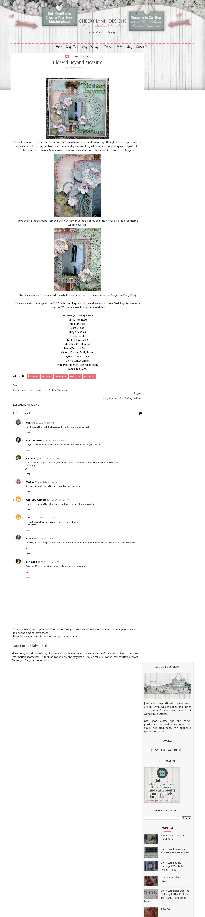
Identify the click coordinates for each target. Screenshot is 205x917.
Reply (32, 438)
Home (59, 51)
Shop (130, 51)
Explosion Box (155, 713)
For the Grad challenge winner (164, 732)
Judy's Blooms (73, 346)
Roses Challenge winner (161, 599)
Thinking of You (156, 743)
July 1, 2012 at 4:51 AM (49, 544)
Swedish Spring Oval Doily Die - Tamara (165, 606)
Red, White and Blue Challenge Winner (165, 534)
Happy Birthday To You (160, 508)
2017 (148, 427)
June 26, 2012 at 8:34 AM (63, 505)
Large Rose (73, 341)
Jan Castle (35, 464)
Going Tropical (156, 612)
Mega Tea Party (73, 382)
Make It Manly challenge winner (165, 669)
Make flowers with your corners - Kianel (166, 696)
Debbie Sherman (38, 446)
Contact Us (142, 51)
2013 (148, 443)
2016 (148, 431)
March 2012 (155, 765)
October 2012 (157, 459)
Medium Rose (73, 337)
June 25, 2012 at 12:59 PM (54, 464)
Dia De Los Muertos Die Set (157, 804)
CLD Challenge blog (67, 317)
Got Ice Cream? (156, 580)
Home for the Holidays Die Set (159, 810)
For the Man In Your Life (161, 727)
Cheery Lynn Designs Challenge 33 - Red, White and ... (168, 587)
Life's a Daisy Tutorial (168, 346)
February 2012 (157, 770)
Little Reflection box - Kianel (163, 561)
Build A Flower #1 (73, 354)
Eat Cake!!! (154, 650)
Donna (34, 544)
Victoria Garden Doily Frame (73, 366)
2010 (148, 782)
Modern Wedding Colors (161, 490)
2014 (148, 439)
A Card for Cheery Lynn (161, 737)
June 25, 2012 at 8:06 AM (47, 428)
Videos (120, 51)
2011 (148, 778)
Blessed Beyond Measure (161, 527)
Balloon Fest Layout (159, 575)
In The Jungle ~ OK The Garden (165, 689)
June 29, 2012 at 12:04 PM (50, 523)
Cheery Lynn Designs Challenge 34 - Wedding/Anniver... (168, 520)
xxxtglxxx (36, 567)
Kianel (34, 523)
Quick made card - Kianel (162, 495)
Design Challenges (91, 51)
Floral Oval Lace (156, 708)
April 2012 (154, 761)
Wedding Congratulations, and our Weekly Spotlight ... (167, 502)
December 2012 (158, 451)
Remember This (156, 546)
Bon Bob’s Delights (40, 505)
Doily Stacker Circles (73, 374)
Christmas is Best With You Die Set (161, 813)
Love (150, 484)
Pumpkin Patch (156, 594)
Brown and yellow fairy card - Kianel (168, 631)
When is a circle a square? (162, 748)
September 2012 (158, 463)
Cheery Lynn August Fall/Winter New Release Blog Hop (172, 335)
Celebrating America (159, 551)
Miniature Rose (73, 333)
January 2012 (156, 774)
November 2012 (158, 455)
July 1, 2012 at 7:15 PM (53, 567)
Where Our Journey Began (162, 663)
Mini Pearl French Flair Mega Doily (73, 378)
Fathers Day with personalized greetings (164, 619)
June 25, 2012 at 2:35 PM (51, 487)
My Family (153, 679)
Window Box (155, 479)
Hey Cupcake (155, 626)
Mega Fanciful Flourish (73, 362)
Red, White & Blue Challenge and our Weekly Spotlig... (166, 568)
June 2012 (154, 476)
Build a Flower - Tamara (161, 541)
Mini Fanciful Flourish (73, 358)
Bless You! (163, 304)
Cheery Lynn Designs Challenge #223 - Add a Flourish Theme (169, 262)
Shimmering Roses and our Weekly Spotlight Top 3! (167, 638)
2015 (148, 435)
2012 (148, 447)
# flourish (81, 61)
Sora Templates (96, 911)
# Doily (70, 61)
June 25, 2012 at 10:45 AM (60, 446)
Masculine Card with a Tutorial (165, 684)
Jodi (32, 428)
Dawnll (34, 487)
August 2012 (156, 467)
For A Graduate (156, 753)
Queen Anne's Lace (73, 370)
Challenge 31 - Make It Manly (164, 703)
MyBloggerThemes (120, 911)
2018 (148, 422)
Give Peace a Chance (159, 645)
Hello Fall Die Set (151, 807)
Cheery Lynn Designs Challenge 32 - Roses (168, 657)
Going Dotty (163, 359)
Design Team (71, 51)
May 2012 (154, 757)
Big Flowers (154, 674)
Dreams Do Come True (160, 514)
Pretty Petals (73, 350)
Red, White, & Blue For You (163, 556)
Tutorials (108, 51)
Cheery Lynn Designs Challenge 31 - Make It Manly (168, 720)
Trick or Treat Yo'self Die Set (158, 801)
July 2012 (154, 471)
